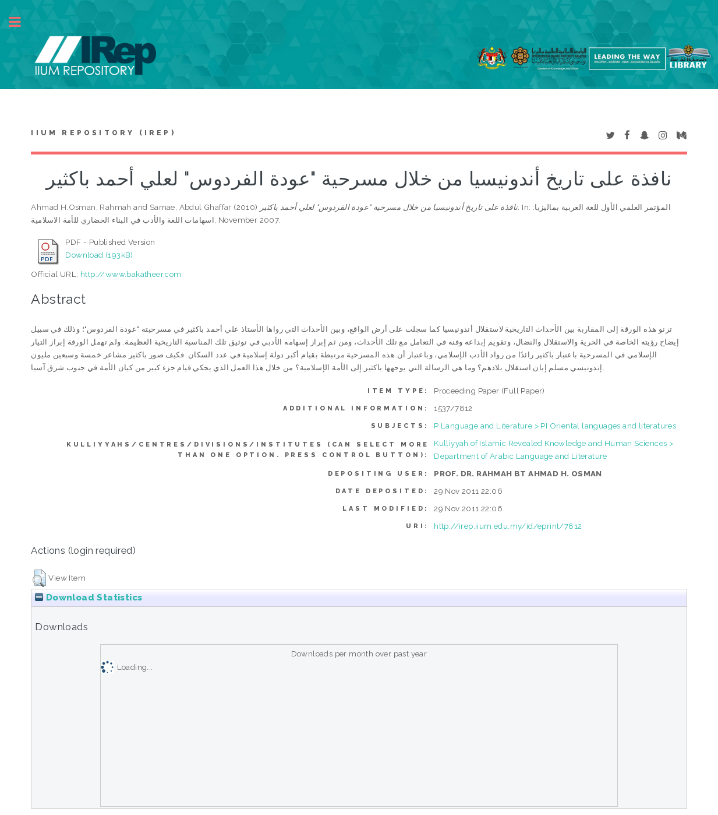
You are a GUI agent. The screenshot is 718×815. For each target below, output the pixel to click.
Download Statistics (88, 597)
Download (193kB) (99, 254)
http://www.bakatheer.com (131, 274)
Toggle (21, 22)
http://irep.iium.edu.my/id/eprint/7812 (508, 526)
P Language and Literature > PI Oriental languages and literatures (555, 425)
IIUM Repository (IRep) (103, 133)
